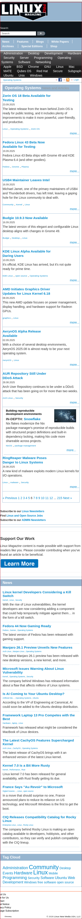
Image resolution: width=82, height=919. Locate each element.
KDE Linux (8, 276)
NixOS (9, 445)
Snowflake (32, 419)
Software (24, 62)
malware (14, 482)
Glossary (8, 916)
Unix (22, 75)
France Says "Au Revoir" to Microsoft (33, 787)
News (5, 41)
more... (74, 133)
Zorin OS (35, 129)
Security (9, 57)
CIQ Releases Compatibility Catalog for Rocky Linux (39, 819)
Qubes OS (24, 71)
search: (4, 28)
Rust (23, 770)
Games (13, 630)
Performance (14, 770)
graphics (7, 318)
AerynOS (7, 360)
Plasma (25, 166)
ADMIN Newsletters (34, 520)
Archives (8, 46)
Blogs (40, 41)
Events (8, 873)
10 (42, 498)
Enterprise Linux (9, 825)
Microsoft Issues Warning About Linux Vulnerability (33, 670)
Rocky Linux (28, 825)
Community (8, 204)
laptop (14, 723)
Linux (59, 66)
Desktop (33, 53)
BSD (20, 66)
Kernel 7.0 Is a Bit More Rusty (26, 765)
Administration (13, 53)
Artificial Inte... (8, 698)
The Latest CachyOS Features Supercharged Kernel (38, 742)
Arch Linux (8, 398)
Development (54, 53)
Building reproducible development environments (24, 412)
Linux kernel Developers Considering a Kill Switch (37, 594)
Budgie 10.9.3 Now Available (25, 218)
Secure (58, 71)
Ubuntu (8, 75)
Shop (53, 46)
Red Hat (42, 71)
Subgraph (74, 71)
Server (24, 57)
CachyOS (17, 748)
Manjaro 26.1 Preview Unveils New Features (37, 647)
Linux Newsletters (33, 511)
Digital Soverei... (9, 791)
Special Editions (32, 46)
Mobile (53, 873)
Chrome (33, 66)
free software (47, 882)
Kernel (19, 204)
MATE (7, 71)
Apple (7, 66)
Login (76, 79)
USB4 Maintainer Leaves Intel (26, 180)
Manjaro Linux (18, 651)
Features (23, 41)
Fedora (6, 166)
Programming (43, 57)
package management (25, 445)
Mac (71, 66)
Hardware (74, 53)
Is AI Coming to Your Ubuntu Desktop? (34, 694)
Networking (43, 62)
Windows (36, 75)
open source (21, 276)
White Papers (60, 41)
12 (51, 498)
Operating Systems (19, 129)
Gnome (15, 166)
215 (59, 498)
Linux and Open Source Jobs (25, 515)
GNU (47, 66)
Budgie (6, 238)
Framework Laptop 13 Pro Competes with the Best (39, 717)
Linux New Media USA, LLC (67, 916)
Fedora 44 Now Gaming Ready (27, 626)
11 (47, 498)
